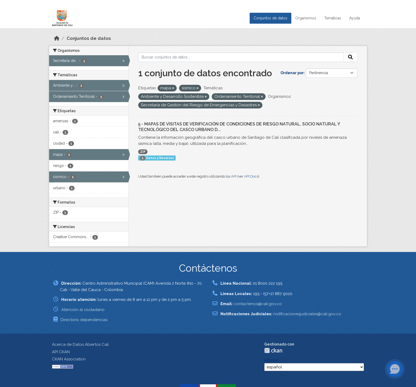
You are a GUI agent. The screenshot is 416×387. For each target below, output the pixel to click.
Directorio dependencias (83, 319)
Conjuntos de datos (270, 18)
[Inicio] (56, 38)
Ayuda (354, 18)
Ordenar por (292, 73)
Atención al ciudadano (83, 309)
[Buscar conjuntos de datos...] (241, 57)
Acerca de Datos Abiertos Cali (80, 344)
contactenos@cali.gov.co (258, 303)
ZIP (143, 152)
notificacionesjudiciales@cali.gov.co (307, 314)
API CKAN (61, 352)
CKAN (273, 350)
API (233, 176)
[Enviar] (350, 57)
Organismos (305, 18)
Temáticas (332, 18)
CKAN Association (69, 359)
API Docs (251, 176)
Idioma (271, 360)
